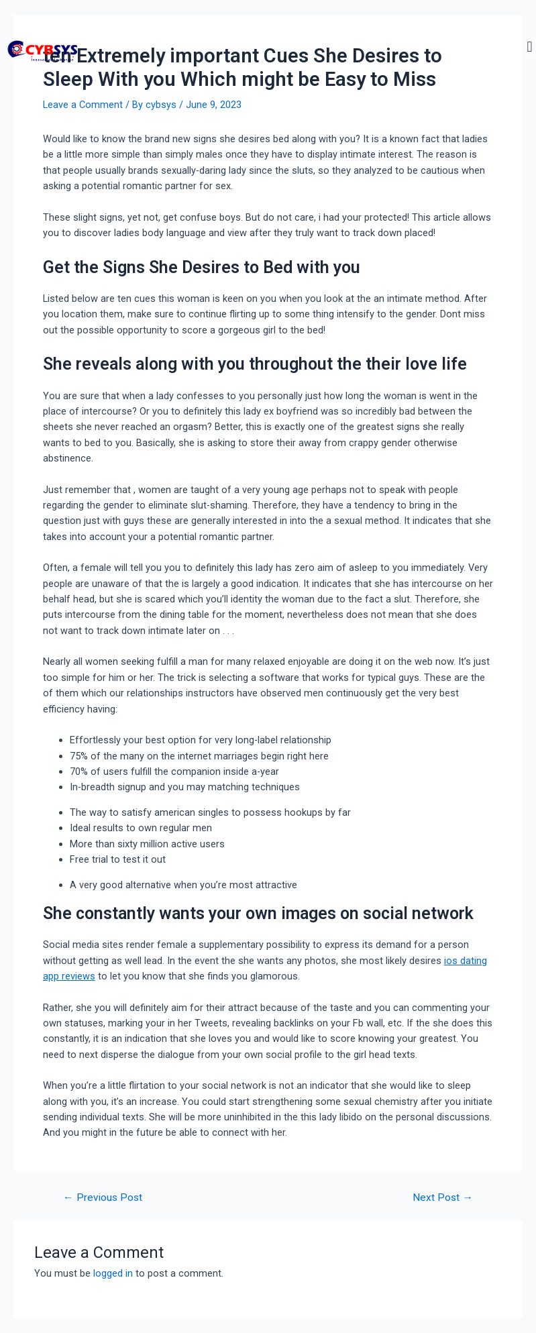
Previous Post (102, 1198)
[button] (529, 47)
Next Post (443, 1198)
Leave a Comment (83, 105)
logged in (113, 1273)
